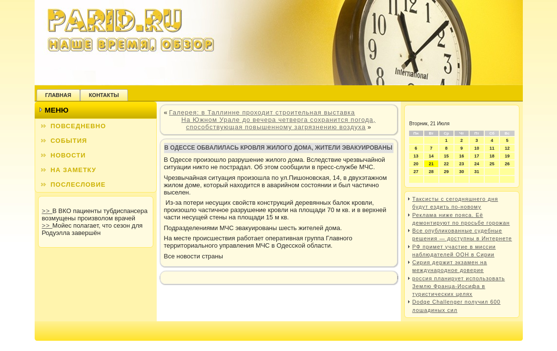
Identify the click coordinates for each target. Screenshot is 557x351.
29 (446, 171)
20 (415, 163)
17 (476, 156)
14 (431, 156)
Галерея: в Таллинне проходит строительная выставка (262, 112)
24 (476, 163)
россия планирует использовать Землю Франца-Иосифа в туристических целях (459, 286)
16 (461, 156)
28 (431, 171)
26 (507, 163)
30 (461, 171)
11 (492, 148)
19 (507, 156)
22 (446, 163)
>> (47, 210)
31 (476, 171)
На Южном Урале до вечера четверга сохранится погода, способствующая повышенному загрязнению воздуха (279, 123)
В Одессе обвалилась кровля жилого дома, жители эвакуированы (278, 147)
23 (461, 163)
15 (446, 156)
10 (476, 148)
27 (415, 171)
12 (507, 148)
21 (431, 163)
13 (415, 156)
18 (492, 156)
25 (492, 163)
